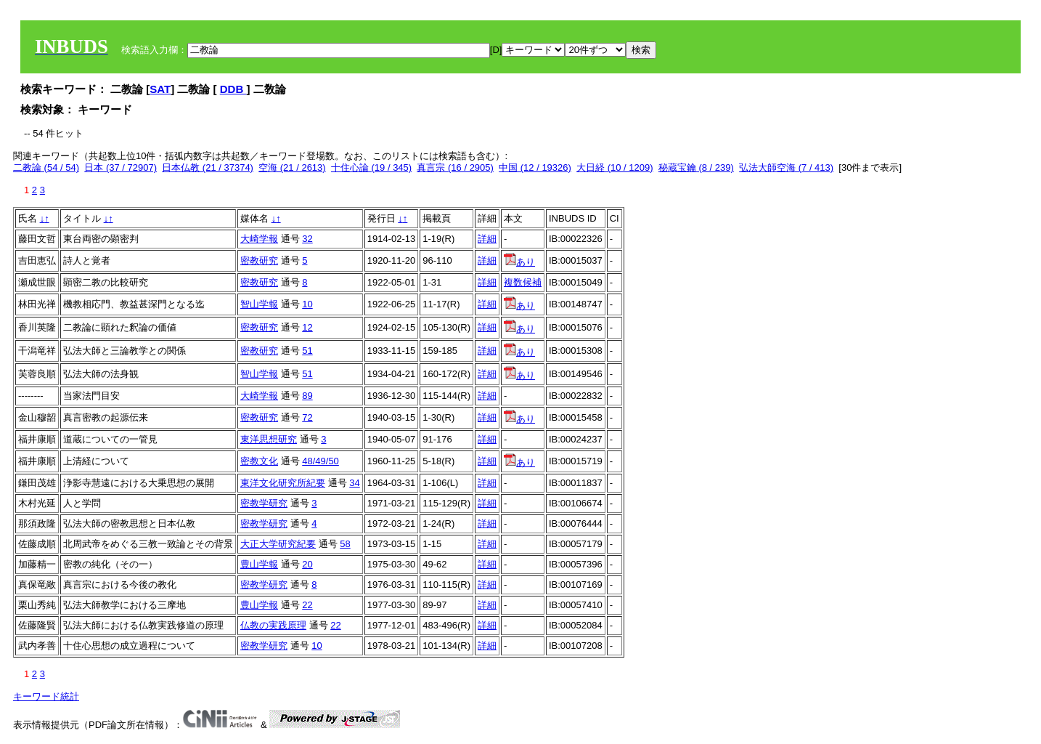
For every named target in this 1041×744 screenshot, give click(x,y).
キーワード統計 (46, 696)
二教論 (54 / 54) (46, 167)
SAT (160, 89)
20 (307, 564)
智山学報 (259, 304)
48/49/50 (320, 461)
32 (307, 238)
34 (354, 482)
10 (307, 304)
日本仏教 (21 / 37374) (207, 167)
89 (307, 395)
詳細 (487, 238)
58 (345, 543)
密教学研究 (263, 503)
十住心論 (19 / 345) (371, 167)
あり (519, 261)
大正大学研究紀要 (278, 543)
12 (307, 327)
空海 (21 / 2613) (292, 167)
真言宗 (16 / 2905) (455, 167)
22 (307, 604)
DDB (233, 89)
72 (307, 417)
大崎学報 (259, 238)
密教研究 (259, 260)
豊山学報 (259, 564)
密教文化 (259, 461)
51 (307, 350)
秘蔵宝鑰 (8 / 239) (696, 167)
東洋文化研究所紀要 (282, 482)
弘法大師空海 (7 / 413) (786, 167)
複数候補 (523, 282)
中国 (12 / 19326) (535, 167)
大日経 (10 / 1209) (614, 167)
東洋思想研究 (268, 439)
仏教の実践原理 (273, 625)
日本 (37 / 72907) (120, 167)
